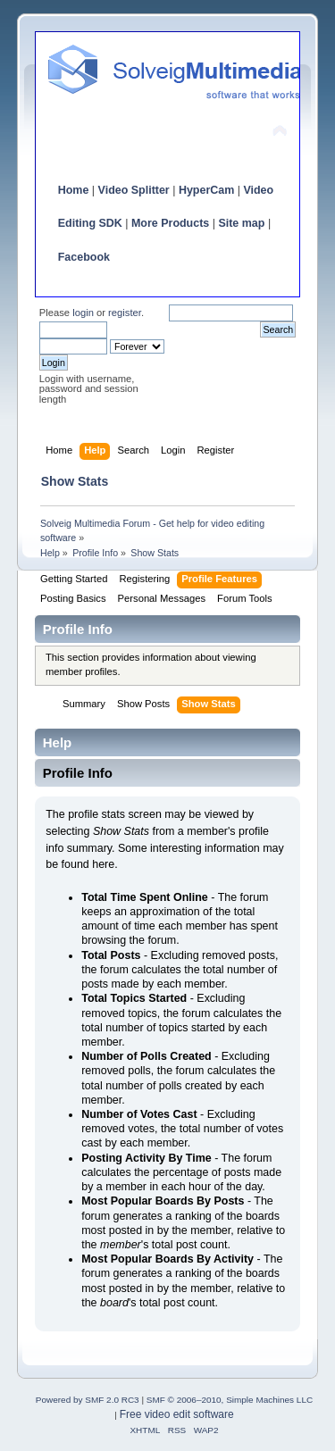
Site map (241, 223)
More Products (170, 223)
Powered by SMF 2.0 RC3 (87, 1400)
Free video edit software (177, 1414)
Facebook (84, 257)
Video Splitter (134, 190)
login (83, 312)
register (124, 312)
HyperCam (206, 190)
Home (73, 190)
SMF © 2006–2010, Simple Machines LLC (230, 1400)
